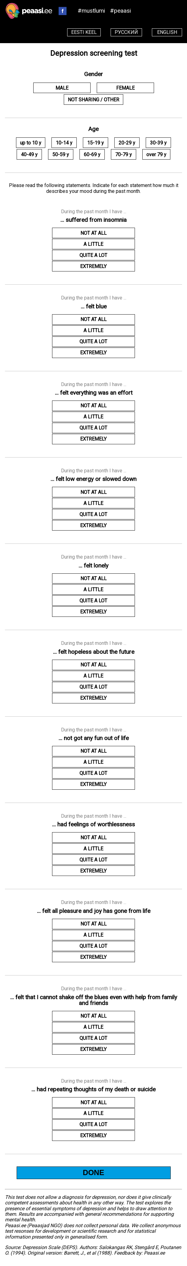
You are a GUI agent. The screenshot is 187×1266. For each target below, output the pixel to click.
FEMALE (125, 88)
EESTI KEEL (84, 32)
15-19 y (95, 143)
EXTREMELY (93, 266)
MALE (61, 88)
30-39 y (158, 143)
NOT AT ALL (93, 233)
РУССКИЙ (126, 32)
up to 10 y (30, 143)
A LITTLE (93, 244)
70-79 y (123, 154)
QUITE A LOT (93, 255)
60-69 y (92, 154)
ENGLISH (167, 32)
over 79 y (156, 154)
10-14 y (64, 143)
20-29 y (127, 143)
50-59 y (60, 154)
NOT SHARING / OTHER (93, 100)
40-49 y (29, 154)
